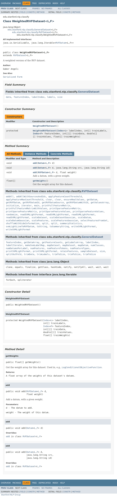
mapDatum (83, 245)
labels (51, 97)
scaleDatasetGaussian (62, 217)
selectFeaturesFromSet (93, 220)
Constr (31, 12)
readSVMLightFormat (31, 214)
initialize (12, 205)
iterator (26, 205)
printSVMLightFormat (18, 251)
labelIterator (14, 245)
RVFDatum (61, 43)
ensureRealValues (74, 199)
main (36, 205)
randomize (12, 214)
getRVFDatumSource (53, 202)
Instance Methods (35, 154)
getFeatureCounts (52, 242)
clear (49, 199)
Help (62, 3)
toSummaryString (59, 226)
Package (16, 3)
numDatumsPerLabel (17, 248)
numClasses (97, 245)
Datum (41, 163)
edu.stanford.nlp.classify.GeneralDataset (29, 29)
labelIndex (38, 97)
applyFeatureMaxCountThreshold (24, 199)
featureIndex (21, 97)
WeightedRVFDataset (44, 126)
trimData (29, 254)
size (59, 97)
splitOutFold (13, 254)
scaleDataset (39, 217)
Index (55, 3)
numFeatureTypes (79, 248)
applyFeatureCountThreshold (65, 196)
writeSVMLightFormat (83, 226)
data (8, 97)
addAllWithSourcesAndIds (31, 196)
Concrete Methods (62, 154)
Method (41, 12)
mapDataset (53, 245)
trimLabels (43, 254)
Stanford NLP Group (11, 495)
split (45, 223)
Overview (6, 3)
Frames (36, 8)
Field (22, 12)
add (35, 163)
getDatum (92, 199)
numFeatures (37, 248)
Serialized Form (12, 77)
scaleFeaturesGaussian (64, 220)
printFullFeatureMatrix (56, 205)
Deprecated (45, 3)
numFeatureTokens (57, 248)
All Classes (64, 8)
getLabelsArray (74, 242)
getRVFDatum (13, 202)
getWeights (39, 181)
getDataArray (31, 242)
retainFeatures (69, 251)
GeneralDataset (88, 91)
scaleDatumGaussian (17, 220)
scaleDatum (84, 217)
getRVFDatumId (31, 202)
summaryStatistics (71, 223)
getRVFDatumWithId (77, 202)
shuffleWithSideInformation (22, 223)
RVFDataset (19, 55)
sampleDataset (88, 251)
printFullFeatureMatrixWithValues (26, 208)
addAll (10, 196)
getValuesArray (100, 202)
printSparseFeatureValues (54, 211)
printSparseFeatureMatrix (65, 208)
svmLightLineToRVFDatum (20, 226)
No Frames (46, 8)
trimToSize (58, 254)
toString (42, 226)
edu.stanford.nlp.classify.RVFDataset (31, 32)
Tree (34, 3)
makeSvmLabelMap (34, 245)
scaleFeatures (40, 220)
